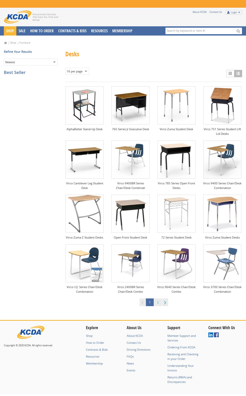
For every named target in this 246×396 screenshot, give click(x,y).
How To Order (42, 30)
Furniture (24, 42)
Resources (99, 30)
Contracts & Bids (72, 30)
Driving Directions (138, 349)
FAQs (130, 356)
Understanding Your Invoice (180, 368)
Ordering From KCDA (181, 347)
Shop (10, 30)
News (130, 363)
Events (131, 370)
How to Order (95, 343)
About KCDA (200, 12)
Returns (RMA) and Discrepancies (179, 379)
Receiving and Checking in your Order (182, 356)
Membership (122, 30)
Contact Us (215, 12)
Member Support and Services (181, 338)
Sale (22, 30)
